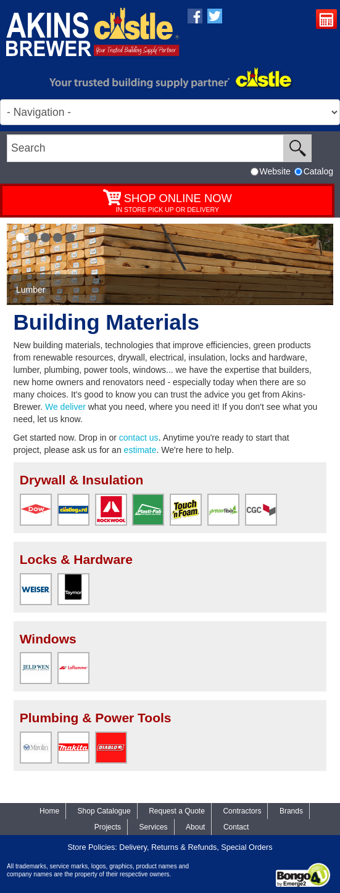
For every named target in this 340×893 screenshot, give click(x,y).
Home (49, 811)
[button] (20, 237)
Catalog (313, 171)
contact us (139, 437)
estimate (140, 450)
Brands (291, 811)
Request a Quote (328, 20)
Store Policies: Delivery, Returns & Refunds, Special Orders (169, 847)
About (195, 827)
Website (271, 171)
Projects (107, 827)
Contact (236, 827)
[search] (145, 148)
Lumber (30, 290)
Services (153, 827)
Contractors (242, 811)
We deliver (65, 407)
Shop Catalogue (104, 811)
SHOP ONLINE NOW (178, 198)
